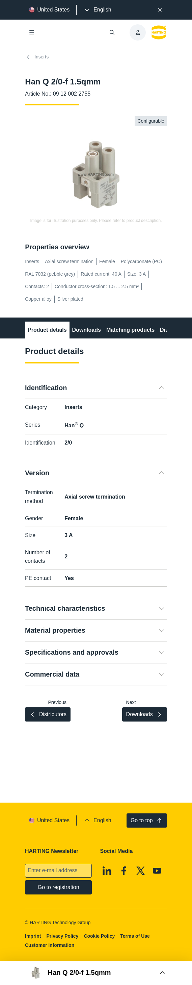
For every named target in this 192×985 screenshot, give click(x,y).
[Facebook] (124, 871)
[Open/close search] (112, 32)
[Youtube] (157, 871)
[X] (141, 871)
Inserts (37, 57)
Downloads (86, 330)
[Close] (160, 10)
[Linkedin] (107, 871)
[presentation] (97, 10)
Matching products (130, 330)
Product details (47, 330)
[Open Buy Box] (96, 973)
